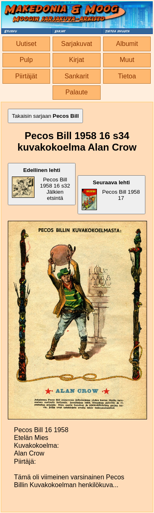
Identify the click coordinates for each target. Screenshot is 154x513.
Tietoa (127, 76)
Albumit (127, 43)
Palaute (76, 92)
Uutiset (26, 43)
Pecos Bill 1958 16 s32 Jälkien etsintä (41, 184)
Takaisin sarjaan (45, 116)
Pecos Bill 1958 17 (111, 194)
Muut (127, 59)
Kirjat (76, 59)
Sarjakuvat (76, 43)
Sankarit (76, 76)
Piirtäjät (26, 76)
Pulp (26, 59)
